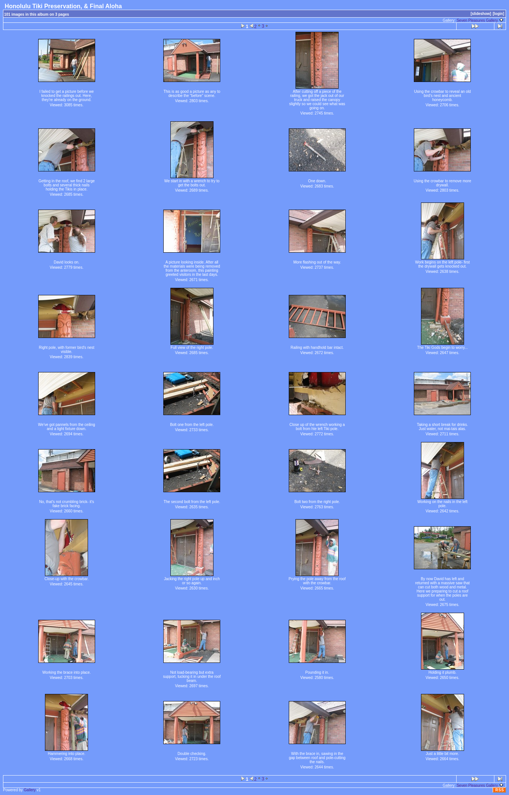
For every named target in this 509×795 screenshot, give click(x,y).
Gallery (30, 790)
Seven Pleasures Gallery (480, 20)
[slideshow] (480, 14)
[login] (498, 14)
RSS (499, 790)
